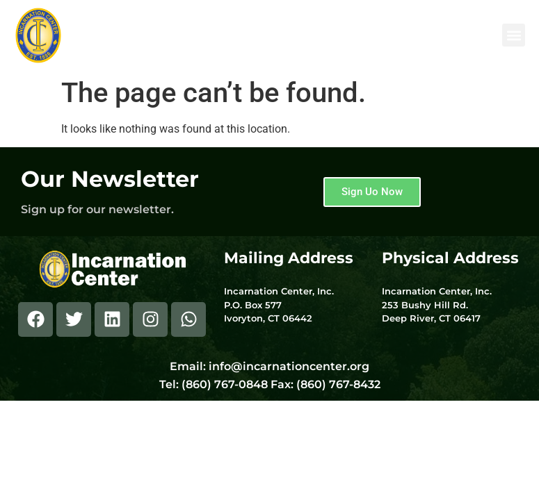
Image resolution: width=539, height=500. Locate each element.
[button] (513, 35)
